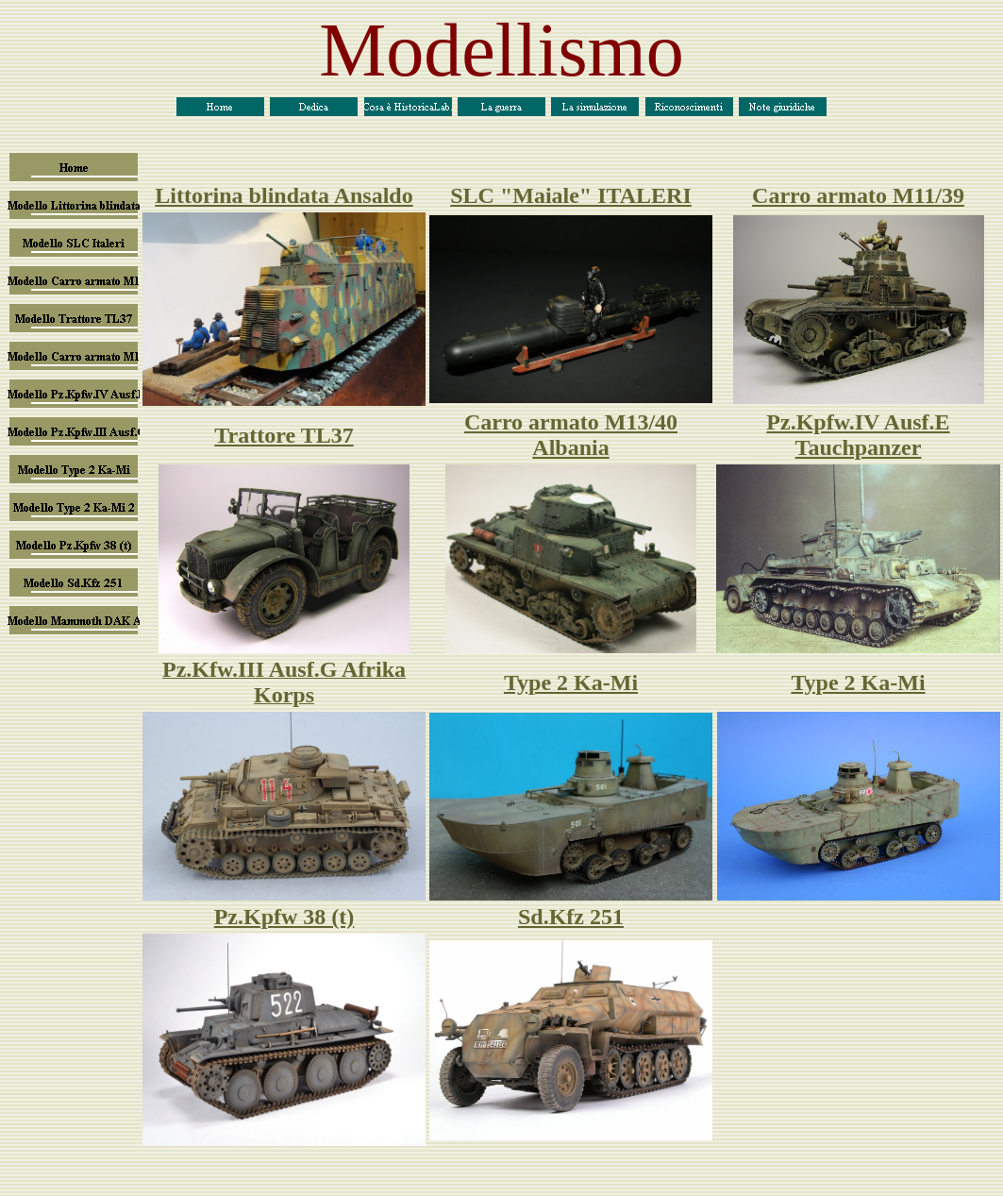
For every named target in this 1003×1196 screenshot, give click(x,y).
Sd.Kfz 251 (571, 916)
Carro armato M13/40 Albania (570, 435)
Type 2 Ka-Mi (571, 682)
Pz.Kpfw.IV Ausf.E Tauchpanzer (857, 435)
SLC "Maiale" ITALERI (571, 195)
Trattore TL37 (283, 435)
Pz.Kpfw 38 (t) (284, 916)
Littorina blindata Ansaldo (283, 195)
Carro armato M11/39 (858, 195)
